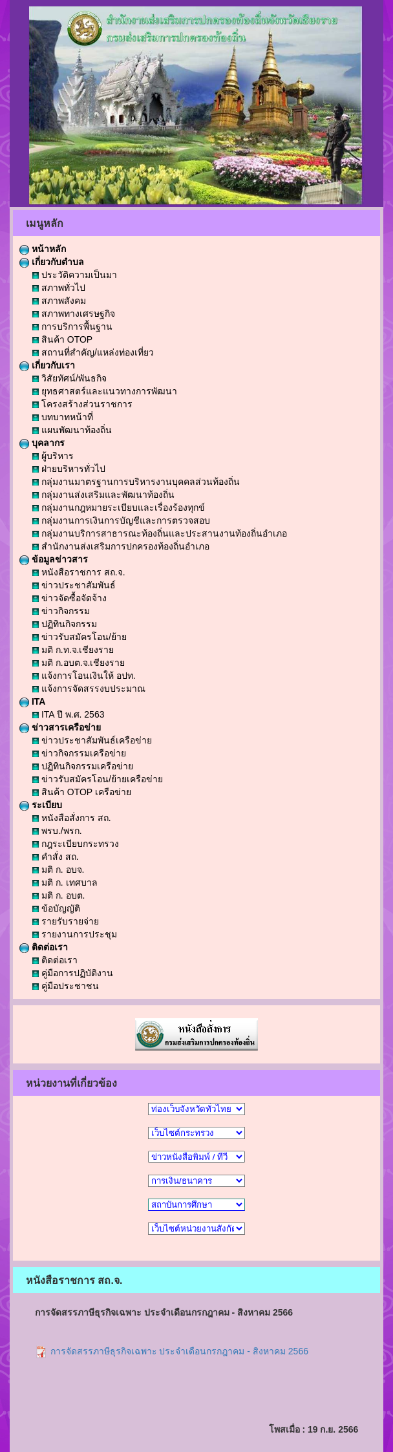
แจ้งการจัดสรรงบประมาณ (88, 688)
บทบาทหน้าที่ (62, 417)
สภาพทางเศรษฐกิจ (73, 313)
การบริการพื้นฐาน (72, 326)
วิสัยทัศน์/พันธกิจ (69, 378)
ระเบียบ (40, 805)
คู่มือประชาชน (65, 986)
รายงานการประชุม (74, 934)
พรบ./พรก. (57, 831)
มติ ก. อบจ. (58, 869)
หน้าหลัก (42, 249)
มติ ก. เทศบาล (65, 882)
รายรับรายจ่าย (65, 921)
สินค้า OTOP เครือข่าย (81, 792)
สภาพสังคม (59, 300)
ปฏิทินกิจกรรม (64, 624)
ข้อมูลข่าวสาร (53, 559)
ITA (32, 701)
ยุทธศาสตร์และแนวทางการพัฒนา (104, 391)
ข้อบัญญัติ (56, 908)
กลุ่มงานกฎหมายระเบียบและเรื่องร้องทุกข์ (118, 507)
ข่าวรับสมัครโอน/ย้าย (79, 637)
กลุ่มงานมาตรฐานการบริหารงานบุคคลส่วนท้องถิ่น (136, 481)
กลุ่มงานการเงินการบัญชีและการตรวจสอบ (121, 520)
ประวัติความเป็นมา (74, 275)
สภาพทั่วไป (58, 288)
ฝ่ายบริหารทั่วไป (68, 469)
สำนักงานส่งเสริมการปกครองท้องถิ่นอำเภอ (120, 546)
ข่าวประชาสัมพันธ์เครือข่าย (92, 740)
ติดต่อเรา (43, 947)
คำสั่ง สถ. (55, 856)
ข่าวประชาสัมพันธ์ (74, 585)
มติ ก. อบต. (58, 895)
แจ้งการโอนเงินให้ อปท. (84, 675)
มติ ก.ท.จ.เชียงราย (73, 650)
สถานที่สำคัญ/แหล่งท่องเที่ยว (93, 352)
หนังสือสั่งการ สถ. (71, 818)
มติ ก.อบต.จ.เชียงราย (78, 662)
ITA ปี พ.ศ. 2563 (68, 714)
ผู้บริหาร (53, 456)
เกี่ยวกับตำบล (51, 262)
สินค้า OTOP (62, 339)
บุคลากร (42, 443)
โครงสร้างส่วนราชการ (82, 404)
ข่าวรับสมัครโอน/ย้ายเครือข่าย (97, 779)
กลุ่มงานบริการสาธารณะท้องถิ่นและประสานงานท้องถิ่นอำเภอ (159, 533)
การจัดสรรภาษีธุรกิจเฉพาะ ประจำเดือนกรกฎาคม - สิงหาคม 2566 (171, 1351)
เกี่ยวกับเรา (47, 365)
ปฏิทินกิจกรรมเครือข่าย (82, 766)
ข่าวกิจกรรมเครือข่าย (79, 753)
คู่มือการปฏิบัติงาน (72, 973)
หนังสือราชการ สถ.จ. (78, 572)
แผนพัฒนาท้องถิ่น (72, 430)
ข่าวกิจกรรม (61, 611)
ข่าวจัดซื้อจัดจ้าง (69, 598)
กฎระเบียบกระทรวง (75, 843)
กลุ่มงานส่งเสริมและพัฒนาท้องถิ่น (103, 494)
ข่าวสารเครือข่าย (60, 727)
